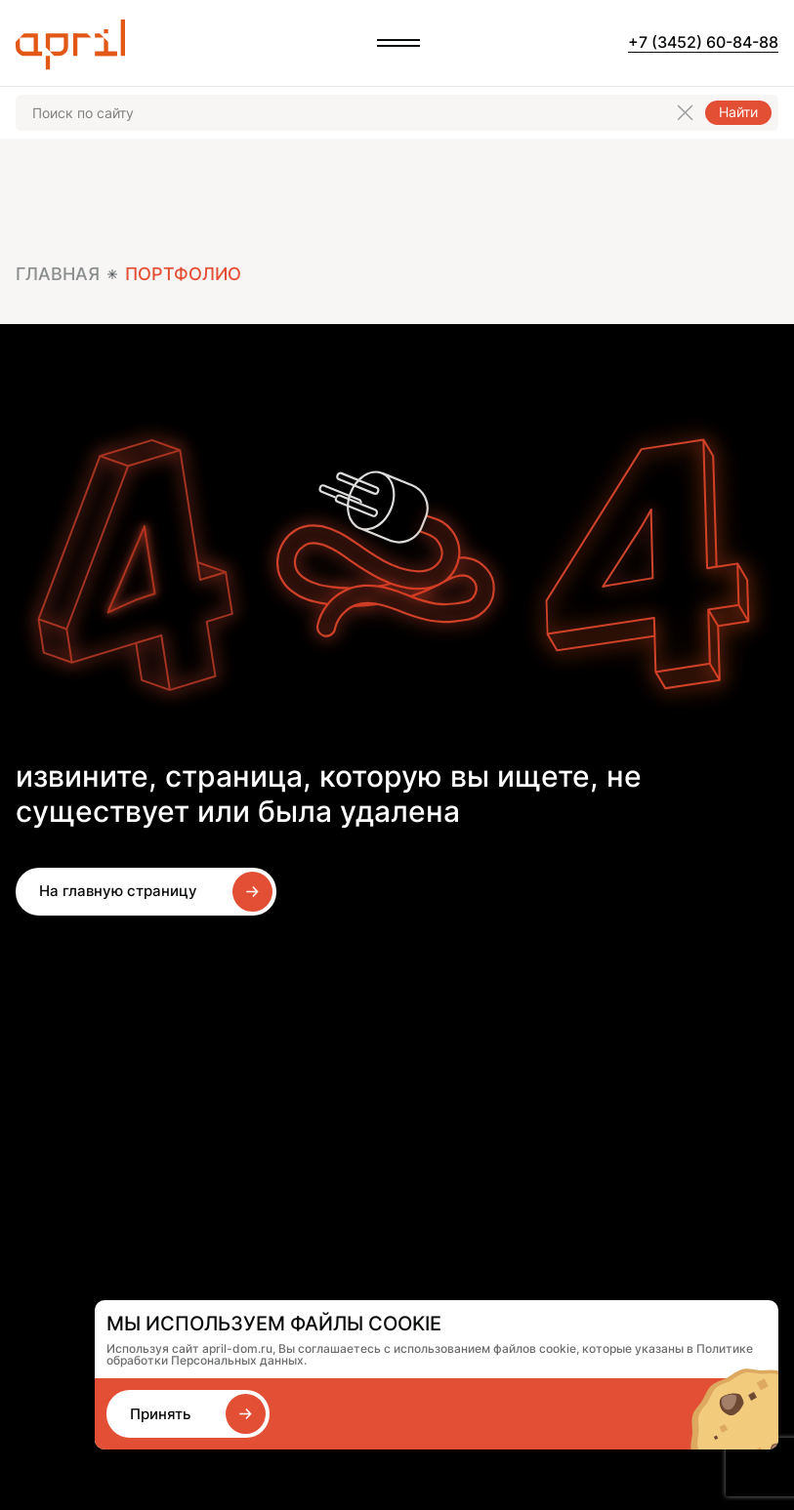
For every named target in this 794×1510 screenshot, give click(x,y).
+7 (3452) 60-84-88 (703, 42)
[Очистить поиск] (685, 112)
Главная (58, 274)
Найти (738, 111)
